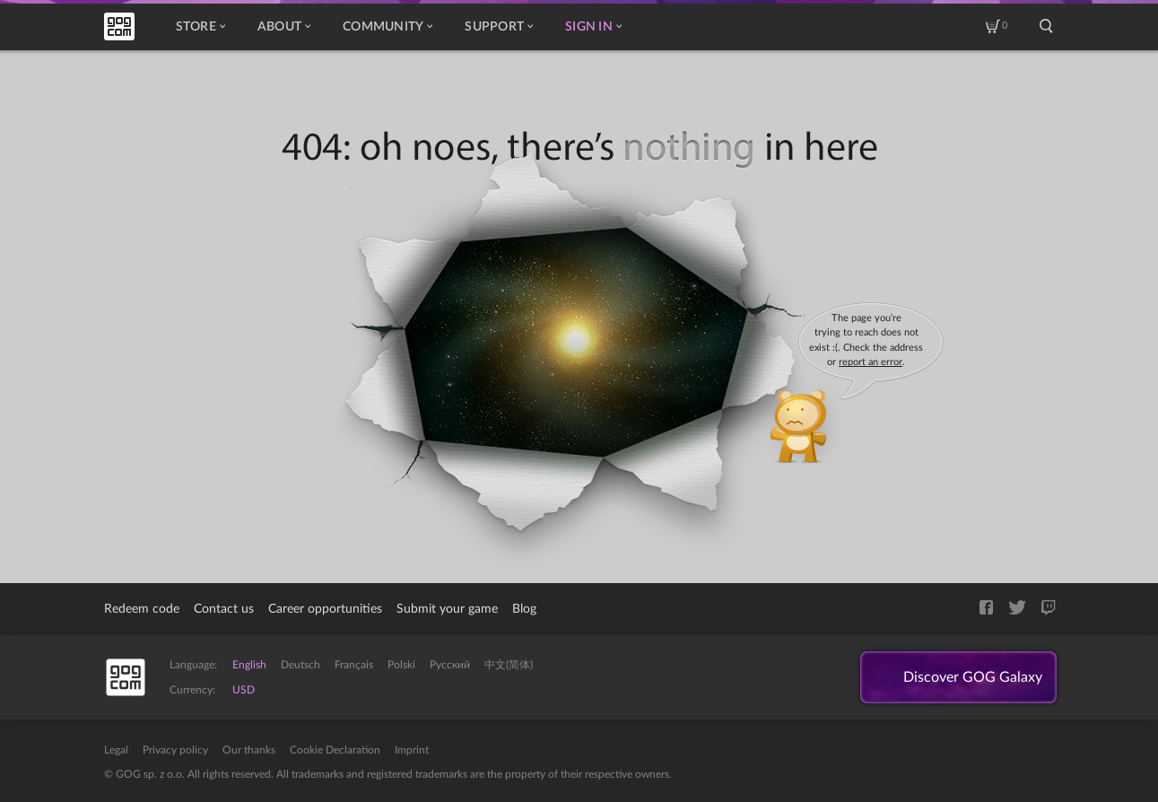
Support (499, 27)
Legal (116, 750)
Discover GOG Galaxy (972, 677)
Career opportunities (325, 609)
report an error (870, 362)
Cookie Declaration (335, 750)
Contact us (224, 609)
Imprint (412, 750)
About (283, 27)
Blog (524, 609)
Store (200, 27)
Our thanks (248, 750)
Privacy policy (175, 750)
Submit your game (447, 609)
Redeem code (141, 609)
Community (387, 27)
